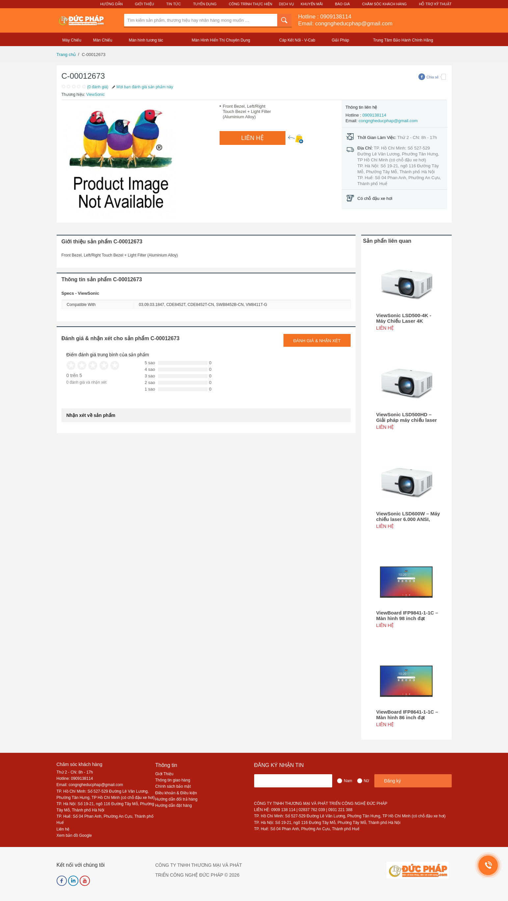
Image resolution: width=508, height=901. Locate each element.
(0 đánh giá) (97, 87)
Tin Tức (173, 4)
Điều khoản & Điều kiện (176, 793)
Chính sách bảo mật (173, 786)
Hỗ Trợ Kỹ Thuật (435, 4)
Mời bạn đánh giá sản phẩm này (142, 87)
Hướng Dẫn (111, 4)
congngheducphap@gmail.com (388, 120)
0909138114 (336, 17)
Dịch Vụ (286, 4)
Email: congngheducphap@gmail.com (345, 23)
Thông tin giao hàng (172, 780)
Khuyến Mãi (312, 4)
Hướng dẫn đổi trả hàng (176, 799)
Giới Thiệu (144, 4)
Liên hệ (63, 829)
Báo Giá (342, 4)
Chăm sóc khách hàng (79, 764)
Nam (348, 780)
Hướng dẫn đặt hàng (173, 805)
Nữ (366, 780)
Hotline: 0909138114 (75, 778)
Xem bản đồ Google (74, 835)
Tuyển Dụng (204, 4)
